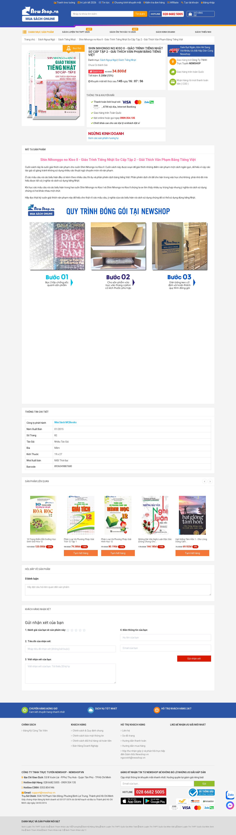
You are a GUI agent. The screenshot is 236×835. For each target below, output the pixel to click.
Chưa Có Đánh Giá (97, 65)
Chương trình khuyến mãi (127, 2)
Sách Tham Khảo (33, 830)
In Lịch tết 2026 (88, 2)
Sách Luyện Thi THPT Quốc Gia (35, 827)
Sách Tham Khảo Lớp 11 (75, 830)
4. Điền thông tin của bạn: (134, 630)
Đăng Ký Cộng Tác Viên (35, 730)
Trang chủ (29, 39)
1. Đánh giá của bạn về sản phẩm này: (45, 630)
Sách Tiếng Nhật (67, 39)
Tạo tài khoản (190, 2)
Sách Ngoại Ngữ (46, 39)
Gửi (204, 783)
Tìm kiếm (140, 14)
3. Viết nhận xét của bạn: (38, 659)
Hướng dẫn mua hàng (133, 746)
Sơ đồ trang (128, 735)
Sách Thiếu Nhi (203, 32)
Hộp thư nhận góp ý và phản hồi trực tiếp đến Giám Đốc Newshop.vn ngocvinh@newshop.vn (143, 754)
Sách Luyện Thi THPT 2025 (76, 32)
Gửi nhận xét (194, 658)
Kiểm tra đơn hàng (155, 2)
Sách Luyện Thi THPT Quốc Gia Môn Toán (119, 827)
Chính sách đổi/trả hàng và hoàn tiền (92, 740)
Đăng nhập (208, 2)
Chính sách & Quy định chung (88, 730)
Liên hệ (126, 730)
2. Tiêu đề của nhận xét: (38, 641)
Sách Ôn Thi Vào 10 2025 (123, 32)
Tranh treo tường (66, 2)
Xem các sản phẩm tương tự (103, 138)
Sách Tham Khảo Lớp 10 (60, 827)
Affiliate (173, 2)
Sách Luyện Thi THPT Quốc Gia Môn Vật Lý (157, 827)
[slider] (76, 630)
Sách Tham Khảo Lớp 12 (53, 830)
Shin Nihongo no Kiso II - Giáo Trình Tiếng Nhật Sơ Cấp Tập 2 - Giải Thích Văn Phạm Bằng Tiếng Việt (131, 39)
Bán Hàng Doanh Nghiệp (85, 746)
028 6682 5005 (173, 14)
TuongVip (77, 827)
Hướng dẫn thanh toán (134, 740)
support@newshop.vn (43, 792)
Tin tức (105, 2)
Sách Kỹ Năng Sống (91, 827)
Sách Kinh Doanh (165, 32)
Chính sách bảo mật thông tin (88, 735)
